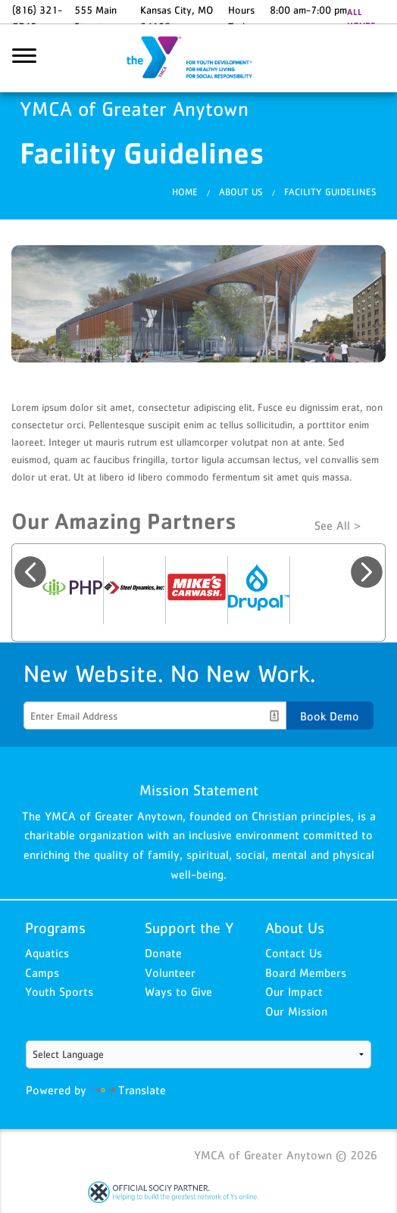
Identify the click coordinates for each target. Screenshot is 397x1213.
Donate (163, 953)
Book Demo (329, 716)
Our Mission (296, 1011)
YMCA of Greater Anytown (198, 58)
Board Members (305, 972)
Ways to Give (178, 991)
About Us (241, 192)
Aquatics (47, 953)
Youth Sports (59, 991)
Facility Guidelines (330, 192)
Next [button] (367, 572)
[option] (73, 590)
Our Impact (294, 991)
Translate (128, 1089)
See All (332, 525)
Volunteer (170, 972)
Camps (42, 972)
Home (185, 192)
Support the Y (189, 927)
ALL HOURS (361, 19)
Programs (55, 927)
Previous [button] (30, 572)
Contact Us (293, 953)
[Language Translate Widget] (199, 1054)
